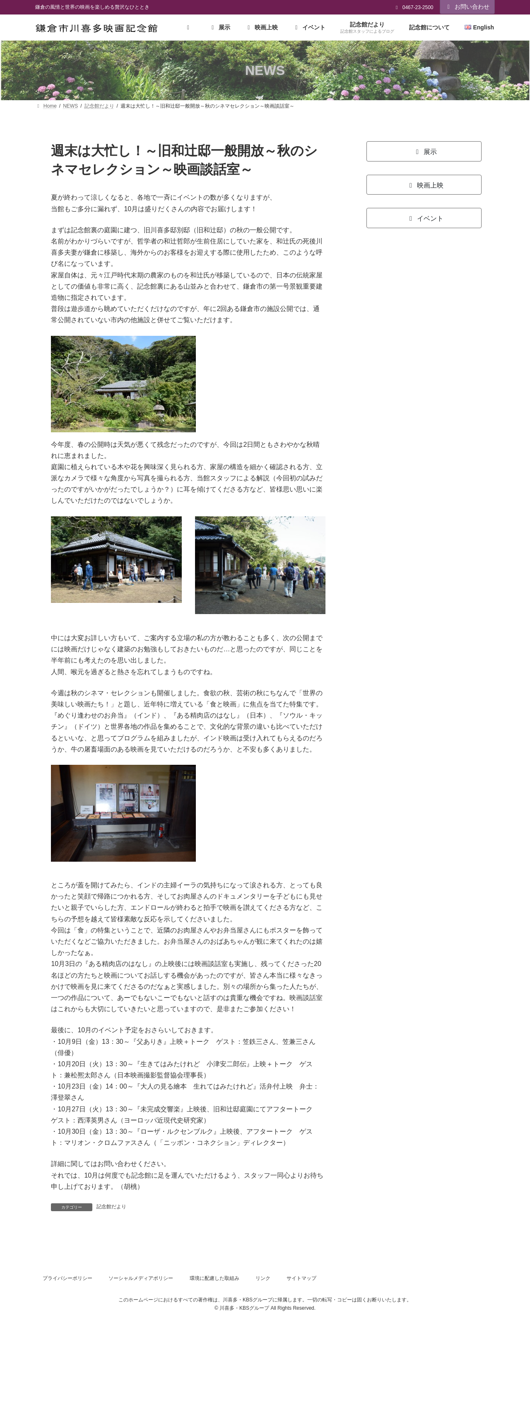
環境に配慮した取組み (214, 1278)
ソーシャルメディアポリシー (140, 1278)
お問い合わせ (467, 6)
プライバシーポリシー (67, 1278)
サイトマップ (301, 1278)
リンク (262, 1278)
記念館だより (111, 1207)
